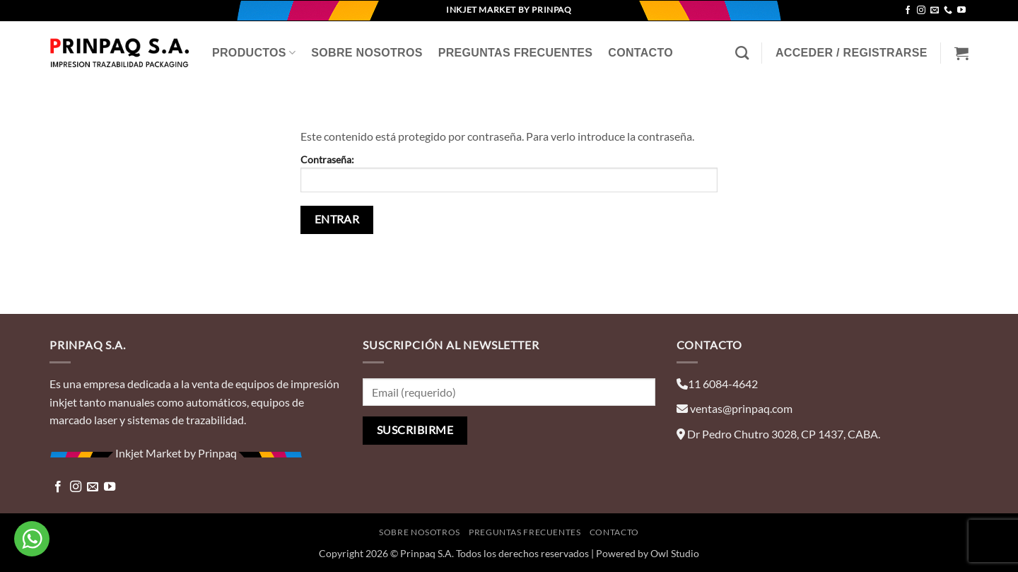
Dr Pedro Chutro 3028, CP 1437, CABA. (783, 433)
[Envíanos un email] (934, 11)
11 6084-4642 (723, 383)
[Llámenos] (948, 11)
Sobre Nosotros (366, 53)
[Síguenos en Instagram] (921, 11)
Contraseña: (509, 172)
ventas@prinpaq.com (741, 408)
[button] (852, 53)
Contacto (640, 53)
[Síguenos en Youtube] (961, 11)
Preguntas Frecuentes (515, 53)
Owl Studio (674, 553)
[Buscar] (742, 52)
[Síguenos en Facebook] (907, 11)
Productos (254, 52)
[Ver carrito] (961, 53)
